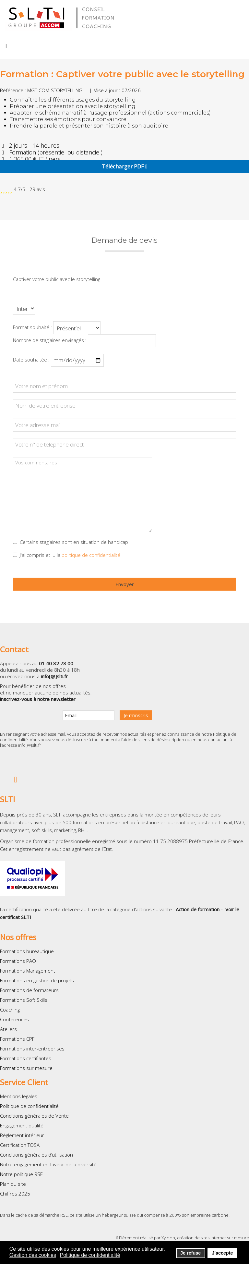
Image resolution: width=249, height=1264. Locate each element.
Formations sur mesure (26, 1068)
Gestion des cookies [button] (32, 1255)
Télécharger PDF (124, 166)
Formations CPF (17, 1039)
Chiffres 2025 (15, 1193)
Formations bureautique (27, 951)
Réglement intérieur (22, 1135)
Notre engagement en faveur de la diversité (48, 1164)
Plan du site (13, 1184)
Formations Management (27, 970)
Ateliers (8, 1029)
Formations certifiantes (25, 1058)
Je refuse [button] (190, 1253)
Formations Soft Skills (23, 1000)
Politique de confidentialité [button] (90, 1255)
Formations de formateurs (29, 990)
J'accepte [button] (222, 1253)
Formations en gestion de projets (37, 980)
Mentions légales (18, 1096)
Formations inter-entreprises (32, 1048)
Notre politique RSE (21, 1174)
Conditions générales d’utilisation (36, 1154)
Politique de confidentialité (29, 1106)
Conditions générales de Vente (34, 1115)
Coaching (10, 1009)
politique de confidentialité (91, 555)
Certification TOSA (20, 1145)
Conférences (14, 1019)
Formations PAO (18, 961)
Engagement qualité (21, 1125)
